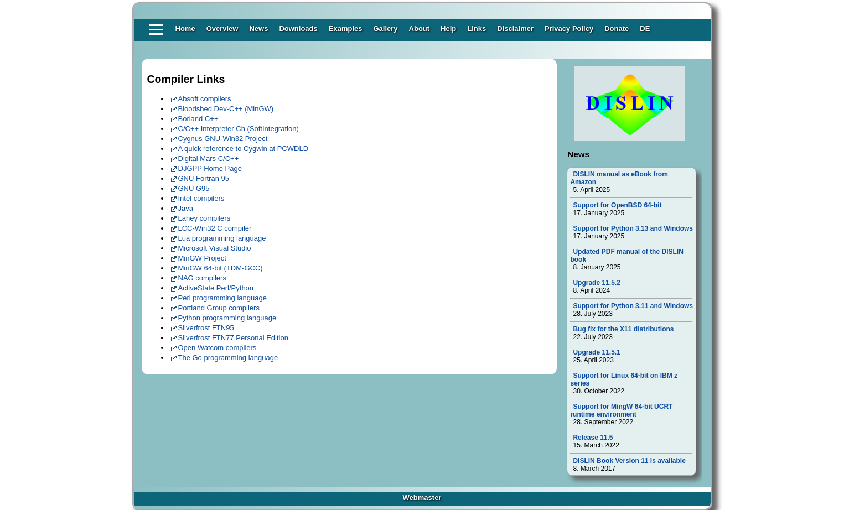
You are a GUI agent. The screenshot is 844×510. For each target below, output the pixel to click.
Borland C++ (198, 119)
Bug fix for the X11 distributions (623, 329)
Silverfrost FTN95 (206, 328)
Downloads (298, 28)
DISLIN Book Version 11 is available (629, 461)
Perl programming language (222, 298)
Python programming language (227, 318)
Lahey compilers (204, 218)
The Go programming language (228, 357)
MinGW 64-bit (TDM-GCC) (220, 268)
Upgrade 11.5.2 (596, 283)
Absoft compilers (204, 99)
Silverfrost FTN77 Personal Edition (233, 338)
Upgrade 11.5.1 (596, 352)
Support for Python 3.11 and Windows (633, 306)
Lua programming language (222, 238)
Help (448, 28)
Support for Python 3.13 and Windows (633, 228)
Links (476, 28)
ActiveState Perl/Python (216, 288)
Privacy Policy (569, 28)
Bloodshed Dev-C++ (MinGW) (226, 109)
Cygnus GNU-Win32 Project (223, 138)
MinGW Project (202, 258)
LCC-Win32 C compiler (215, 228)
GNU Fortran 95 (203, 178)
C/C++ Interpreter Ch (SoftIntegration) (238, 128)
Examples (346, 28)
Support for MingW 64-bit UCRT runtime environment (621, 410)
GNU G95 (194, 188)
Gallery (385, 28)
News (258, 28)
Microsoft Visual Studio (214, 248)
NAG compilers (202, 278)
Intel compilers (201, 198)
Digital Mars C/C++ (208, 158)
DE (645, 28)
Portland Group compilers (219, 308)
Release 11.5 (593, 437)
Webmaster (422, 497)
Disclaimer (515, 28)
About (419, 28)
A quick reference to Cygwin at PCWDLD (243, 148)
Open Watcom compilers (217, 348)
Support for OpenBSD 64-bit (617, 205)
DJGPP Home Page (210, 168)
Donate (616, 28)
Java (185, 208)
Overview (222, 28)
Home (185, 28)
